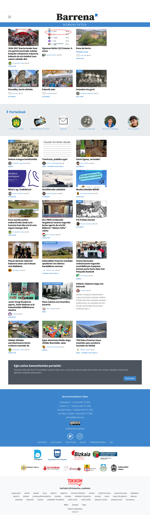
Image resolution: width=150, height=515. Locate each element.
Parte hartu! (130, 378)
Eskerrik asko (48, 89)
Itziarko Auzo (50, 270)
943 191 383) (86, 413)
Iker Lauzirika (133, 129)
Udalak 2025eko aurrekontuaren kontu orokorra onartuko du (19, 343)
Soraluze (12, 66)
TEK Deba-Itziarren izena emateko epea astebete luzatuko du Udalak (88, 343)
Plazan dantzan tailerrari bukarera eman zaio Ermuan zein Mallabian (22, 263)
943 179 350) (84, 402)
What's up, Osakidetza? (20, 189)
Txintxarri (86, 500)
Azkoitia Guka (120, 493)
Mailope (30, 500)
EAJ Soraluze (50, 235)
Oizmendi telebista (55, 500)
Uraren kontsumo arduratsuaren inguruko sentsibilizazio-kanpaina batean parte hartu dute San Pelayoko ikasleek (90, 266)
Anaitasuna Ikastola (52, 347)
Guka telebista (120, 496)
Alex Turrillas (50, 308)
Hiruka (133, 496)
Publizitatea (70, 442)
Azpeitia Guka (104, 493)
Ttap (84, 505)
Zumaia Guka (116, 500)
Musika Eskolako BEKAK (87, 189)
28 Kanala (130, 500)
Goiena (68, 496)
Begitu (16, 496)
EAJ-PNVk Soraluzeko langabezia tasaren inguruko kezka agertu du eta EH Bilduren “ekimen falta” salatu (56, 225)
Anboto (63, 493)
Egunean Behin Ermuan (40, 129)
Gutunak (83, 55)
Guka (107, 496)
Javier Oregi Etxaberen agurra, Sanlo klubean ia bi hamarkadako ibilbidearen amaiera (21, 305)
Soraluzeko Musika (86, 193)
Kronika (19, 500)
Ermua (10, 166)
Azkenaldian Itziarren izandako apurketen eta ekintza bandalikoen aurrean (57, 263)
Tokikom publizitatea (75, 509)
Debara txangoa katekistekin (22, 159)
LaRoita (14, 314)
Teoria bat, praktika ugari (54, 159)
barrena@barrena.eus (75, 417)
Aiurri (36, 493)
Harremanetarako (98, 442)
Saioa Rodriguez (51, 193)
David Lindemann (18, 193)
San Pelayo (84, 276)
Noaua (40, 500)
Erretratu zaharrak (86, 224)
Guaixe (98, 496)
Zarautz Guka (101, 500)
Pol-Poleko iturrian (85, 219)
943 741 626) (87, 410)
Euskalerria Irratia (42, 496)
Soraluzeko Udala (18, 63)
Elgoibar (12, 96)
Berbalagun (16, 270)
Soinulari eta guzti (85, 89)
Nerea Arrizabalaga (110, 129)
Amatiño (83, 290)
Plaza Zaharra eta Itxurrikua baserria (56, 303)
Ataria (92, 493)
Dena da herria (83, 48)
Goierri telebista (83, 496)
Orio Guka (72, 500)
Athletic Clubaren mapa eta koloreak (89, 285)
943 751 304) (85, 406)
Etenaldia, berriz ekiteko (20, 89)
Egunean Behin (51, 55)
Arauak (83, 442)
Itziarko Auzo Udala (55, 166)
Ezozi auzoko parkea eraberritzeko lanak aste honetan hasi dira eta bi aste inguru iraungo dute (22, 223)
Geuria (58, 496)
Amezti (53, 493)
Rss (111, 442)
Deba (44, 166)
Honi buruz (42, 442)
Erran (26, 496)
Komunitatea (75, 24)
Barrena (135, 493)
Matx (66, 505)
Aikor (27, 493)
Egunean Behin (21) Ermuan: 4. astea (57, 49)
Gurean (75, 505)
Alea (45, 493)
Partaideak (16, 112)
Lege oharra (56, 442)
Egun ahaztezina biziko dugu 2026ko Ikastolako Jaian (56, 341)
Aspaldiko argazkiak (87, 93)
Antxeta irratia (78, 493)
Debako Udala (85, 350)
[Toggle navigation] (9, 17)
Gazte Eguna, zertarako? (88, 159)
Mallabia (80, 96)
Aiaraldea (16, 493)
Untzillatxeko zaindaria (53, 189)
